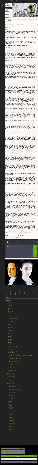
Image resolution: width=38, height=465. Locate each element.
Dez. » (16, 327)
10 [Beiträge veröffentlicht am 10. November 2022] (23, 321)
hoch (22, 282)
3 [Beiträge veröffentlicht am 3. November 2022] (23, 320)
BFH (20, 282)
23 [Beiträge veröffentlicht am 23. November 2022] (20, 324)
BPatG (16, 371)
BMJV (16, 335)
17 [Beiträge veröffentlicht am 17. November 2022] (23, 323)
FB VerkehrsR (17, 359)
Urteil (16, 397)
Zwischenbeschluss (18, 401)
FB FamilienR (17, 347)
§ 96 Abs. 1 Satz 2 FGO (31, 79)
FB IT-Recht (17, 350)
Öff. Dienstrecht (18, 425)
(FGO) (23, 67)
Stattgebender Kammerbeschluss (20, 394)
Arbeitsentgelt (18, 418)
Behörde (15, 334)
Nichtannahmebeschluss (19, 391)
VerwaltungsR (18, 431)
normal (16, 413)
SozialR (16, 434)
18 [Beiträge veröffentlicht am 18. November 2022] (27, 323)
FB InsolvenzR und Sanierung (20, 349)
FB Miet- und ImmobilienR (19, 353)
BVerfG (16, 374)
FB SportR (16, 356)
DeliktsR (17, 443)
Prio (14, 409)
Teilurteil (16, 395)
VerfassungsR (18, 429)
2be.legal (15, 0)
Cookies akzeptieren (19, 456)
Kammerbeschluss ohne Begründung (21, 390)
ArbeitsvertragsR (19, 419)
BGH (15, 369)
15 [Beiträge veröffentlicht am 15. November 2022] (16, 323)
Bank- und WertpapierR (20, 441)
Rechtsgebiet (16, 415)
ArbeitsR (16, 416)
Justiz (15, 404)
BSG (15, 372)
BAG (15, 366)
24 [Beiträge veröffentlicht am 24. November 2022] (23, 324)
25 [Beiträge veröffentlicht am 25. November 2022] (27, 324)
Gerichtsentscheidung (17, 375)
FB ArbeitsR (17, 341)
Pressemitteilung (17, 407)
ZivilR (16, 440)
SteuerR (24, 282)
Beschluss (17, 282)
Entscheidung (17, 383)
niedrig (16, 412)
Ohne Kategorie (16, 406)
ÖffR (15, 428)
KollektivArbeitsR (19, 422)
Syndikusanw (17, 363)
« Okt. (13, 327)
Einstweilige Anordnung (19, 381)
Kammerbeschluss (18, 388)
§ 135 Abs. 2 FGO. (28, 280)
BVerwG (15, 337)
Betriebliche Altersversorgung (21, 421)
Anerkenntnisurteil (18, 378)
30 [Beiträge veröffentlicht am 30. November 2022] (20, 325)
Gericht (15, 365)
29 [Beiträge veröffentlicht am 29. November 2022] (16, 325)
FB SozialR (16, 355)
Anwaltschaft (16, 332)
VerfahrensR (17, 438)
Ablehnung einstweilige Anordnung (21, 377)
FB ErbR (16, 346)
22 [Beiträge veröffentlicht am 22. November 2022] (16, 324)
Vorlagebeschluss (18, 400)
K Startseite (3, 4)
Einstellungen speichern (19, 461)
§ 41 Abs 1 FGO (15, 21)
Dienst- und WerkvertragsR (20, 444)
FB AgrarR (16, 340)
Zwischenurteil (17, 403)
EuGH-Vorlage (17, 384)
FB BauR (16, 344)
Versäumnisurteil (18, 398)
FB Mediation (17, 352)
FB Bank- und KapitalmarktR (19, 343)
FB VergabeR (17, 358)
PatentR (16, 432)
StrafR (16, 437)
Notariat (16, 362)
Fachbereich (16, 338)
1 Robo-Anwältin (4, 6)
